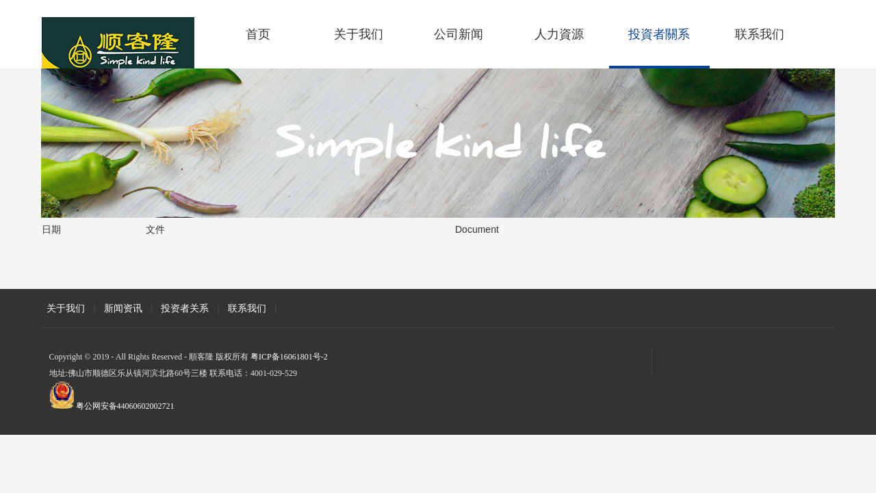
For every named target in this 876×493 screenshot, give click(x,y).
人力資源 (559, 34)
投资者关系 (185, 308)
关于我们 (358, 34)
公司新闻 (458, 34)
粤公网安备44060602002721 (125, 406)
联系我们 (759, 34)
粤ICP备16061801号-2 (289, 357)
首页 (258, 34)
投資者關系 (659, 34)
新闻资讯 (123, 308)
